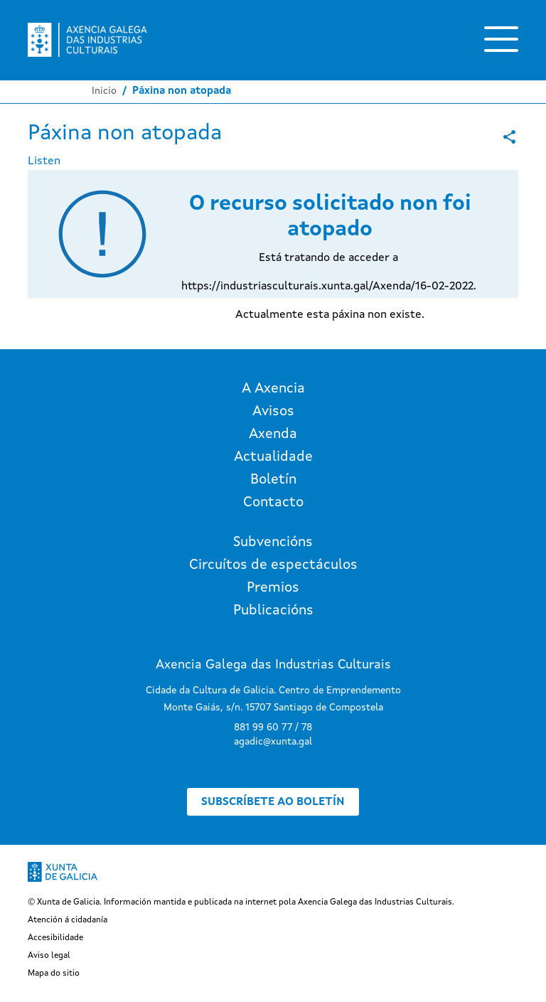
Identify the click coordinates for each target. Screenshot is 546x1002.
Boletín (273, 480)
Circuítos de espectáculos (273, 565)
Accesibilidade (55, 938)
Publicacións (273, 611)
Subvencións (273, 542)
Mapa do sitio (54, 973)
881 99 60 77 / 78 (273, 727)
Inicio (104, 91)
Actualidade (273, 457)
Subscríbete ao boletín (273, 802)
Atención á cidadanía (67, 920)
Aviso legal (49, 956)
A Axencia (273, 389)
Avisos (273, 412)
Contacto (273, 503)
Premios (273, 588)
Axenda (273, 434)
